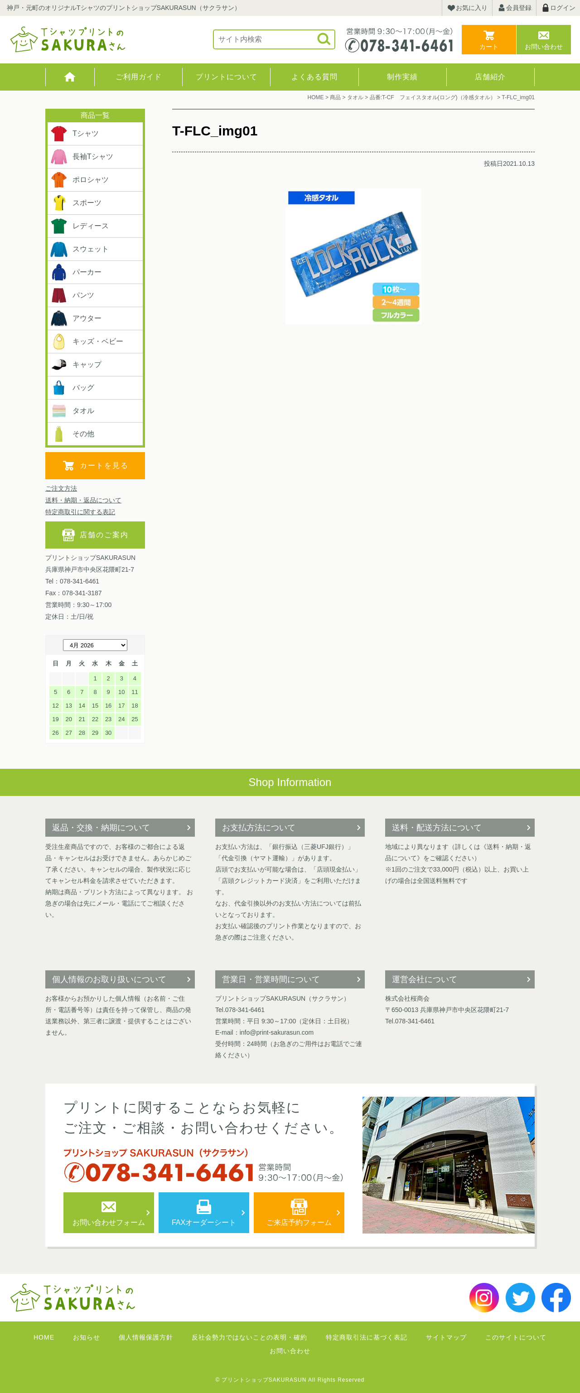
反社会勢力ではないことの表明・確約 (249, 1337)
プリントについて (226, 77)
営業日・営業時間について (271, 979)
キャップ (76, 365)
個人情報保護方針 (146, 1337)
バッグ (72, 388)
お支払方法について (258, 827)
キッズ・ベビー (86, 342)
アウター (76, 318)
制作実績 (402, 77)
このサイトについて (515, 1337)
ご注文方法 (61, 488)
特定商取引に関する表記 (80, 512)
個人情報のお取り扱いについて (109, 979)
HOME (70, 77)
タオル (72, 411)
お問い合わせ (544, 46)
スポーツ (76, 203)
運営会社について (424, 979)
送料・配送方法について (437, 827)
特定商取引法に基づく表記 (366, 1337)
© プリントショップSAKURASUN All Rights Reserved (290, 1380)
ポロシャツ (79, 180)
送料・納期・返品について (83, 500)
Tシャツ (74, 134)
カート (488, 46)
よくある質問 (314, 77)
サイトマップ (446, 1337)
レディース (79, 226)
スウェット (79, 249)
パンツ (72, 295)
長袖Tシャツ (81, 157)
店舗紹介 (490, 77)
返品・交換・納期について (101, 827)
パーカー (76, 272)
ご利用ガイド (139, 77)
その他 (72, 434)
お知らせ (86, 1337)
